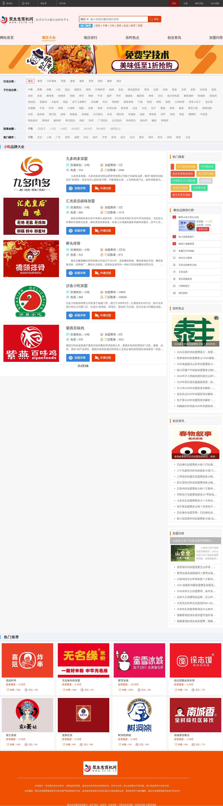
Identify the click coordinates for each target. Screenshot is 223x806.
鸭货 (149, 102)
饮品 (126, 26)
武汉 (86, 137)
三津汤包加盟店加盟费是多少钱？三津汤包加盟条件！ (197, 476)
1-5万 (53, 128)
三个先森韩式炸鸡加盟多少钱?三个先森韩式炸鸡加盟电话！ (197, 470)
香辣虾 (115, 102)
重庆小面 (193, 108)
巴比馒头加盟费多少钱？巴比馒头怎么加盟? (197, 464)
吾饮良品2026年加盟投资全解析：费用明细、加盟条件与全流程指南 (197, 394)
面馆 (172, 108)
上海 (48, 137)
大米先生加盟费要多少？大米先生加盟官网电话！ (197, 500)
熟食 (174, 89)
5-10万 (63, 128)
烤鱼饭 (152, 114)
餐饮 (30, 81)
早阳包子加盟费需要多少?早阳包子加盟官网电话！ (197, 494)
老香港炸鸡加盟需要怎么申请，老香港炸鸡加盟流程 (197, 567)
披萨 (109, 95)
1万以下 (41, 128)
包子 (153, 108)
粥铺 (162, 108)
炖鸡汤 (31, 102)
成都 (76, 137)
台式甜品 (117, 120)
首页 (26, 3)
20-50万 (88, 128)
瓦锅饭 (131, 114)
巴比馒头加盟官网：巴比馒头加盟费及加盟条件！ (197, 512)
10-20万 (75, 128)
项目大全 (49, 37)
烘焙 (119, 26)
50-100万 (101, 128)
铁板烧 (73, 114)
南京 (123, 137)
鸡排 (30, 95)
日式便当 (98, 114)
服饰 (72, 81)
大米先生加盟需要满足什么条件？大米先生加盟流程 (197, 609)
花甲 (163, 114)
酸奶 (154, 120)
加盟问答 (216, 37)
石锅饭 (85, 114)
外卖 (109, 114)
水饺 (30, 114)
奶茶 (98, 26)
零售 (91, 81)
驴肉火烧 (111, 108)
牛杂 (42, 108)
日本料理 (179, 102)
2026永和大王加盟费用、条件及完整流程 (197, 591)
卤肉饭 (40, 114)
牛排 (100, 95)
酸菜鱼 (140, 95)
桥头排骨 (73, 243)
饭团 (168, 102)
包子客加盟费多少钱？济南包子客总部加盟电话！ (197, 506)
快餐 (48, 89)
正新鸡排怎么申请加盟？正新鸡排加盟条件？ (197, 579)
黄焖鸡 (45, 120)
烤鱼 (151, 95)
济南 (169, 137)
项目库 (43, 3)
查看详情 (202, 229)
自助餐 (94, 102)
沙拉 (160, 95)
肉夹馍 (124, 108)
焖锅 (72, 95)
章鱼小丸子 (195, 102)
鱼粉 (181, 114)
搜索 (154, 19)
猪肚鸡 (120, 114)
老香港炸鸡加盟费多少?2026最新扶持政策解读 (197, 358)
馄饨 (146, 89)
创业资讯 (174, 37)
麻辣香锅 (128, 102)
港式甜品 (70, 120)
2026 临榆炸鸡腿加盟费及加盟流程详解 (197, 585)
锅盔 (81, 108)
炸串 (51, 108)
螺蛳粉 (192, 114)
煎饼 (90, 108)
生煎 (144, 108)
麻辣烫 (50, 95)
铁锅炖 (201, 95)
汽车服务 (51, 81)
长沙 (132, 137)
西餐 (39, 89)
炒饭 (63, 114)
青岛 (160, 137)
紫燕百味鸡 (75, 328)
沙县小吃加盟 (77, 286)
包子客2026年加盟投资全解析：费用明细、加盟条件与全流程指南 (197, 400)
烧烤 (111, 89)
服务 (81, 81)
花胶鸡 (43, 102)
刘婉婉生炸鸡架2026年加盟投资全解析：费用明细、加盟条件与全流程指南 (197, 406)
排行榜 (62, 3)
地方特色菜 (173, 95)
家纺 (100, 81)
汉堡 (183, 89)
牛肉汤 (203, 114)
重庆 (141, 137)
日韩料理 (100, 89)
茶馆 (88, 89)
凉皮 (135, 108)
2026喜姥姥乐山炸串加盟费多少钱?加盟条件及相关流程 (197, 364)
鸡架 (65, 102)
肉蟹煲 (61, 95)
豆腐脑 (31, 108)
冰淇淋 (203, 89)
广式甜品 (103, 120)
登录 (174, 3)
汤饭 (142, 114)
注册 (186, 3)
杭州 (95, 137)
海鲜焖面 (207, 108)
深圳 (67, 137)
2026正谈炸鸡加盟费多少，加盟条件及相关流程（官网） (197, 352)
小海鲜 (71, 108)
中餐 (105, 26)
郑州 (150, 137)
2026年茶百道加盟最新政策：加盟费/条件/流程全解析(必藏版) (197, 382)
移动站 (8, 3)
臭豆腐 (209, 102)
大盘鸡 (54, 102)
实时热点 (132, 37)
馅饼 (100, 108)
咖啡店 (77, 89)
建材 (109, 81)
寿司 (81, 95)
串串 (118, 95)
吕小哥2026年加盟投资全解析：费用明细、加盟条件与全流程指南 (197, 388)
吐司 (105, 102)
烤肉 (90, 95)
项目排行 (90, 37)
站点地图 (215, 3)
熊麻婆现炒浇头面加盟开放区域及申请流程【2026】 (197, 615)
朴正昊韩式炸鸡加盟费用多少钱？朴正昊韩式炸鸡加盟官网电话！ (197, 482)
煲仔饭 (52, 114)
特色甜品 (131, 120)
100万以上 (115, 128)
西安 (178, 137)
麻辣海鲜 (188, 95)
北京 (39, 137)
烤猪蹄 (164, 120)
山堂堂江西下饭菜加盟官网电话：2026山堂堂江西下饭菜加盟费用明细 (194, 541)
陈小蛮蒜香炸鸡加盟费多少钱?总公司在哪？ (197, 518)
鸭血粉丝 (33, 120)
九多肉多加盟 (77, 159)
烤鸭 (158, 102)
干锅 (140, 102)
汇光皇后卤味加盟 (80, 201)
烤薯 (60, 108)
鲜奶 (81, 120)
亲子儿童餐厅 (79, 102)
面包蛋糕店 (134, 89)
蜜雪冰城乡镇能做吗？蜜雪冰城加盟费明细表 (197, 573)
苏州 (113, 137)
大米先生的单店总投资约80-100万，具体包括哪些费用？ (197, 603)
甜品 (67, 89)
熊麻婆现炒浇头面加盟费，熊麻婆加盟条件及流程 (197, 621)
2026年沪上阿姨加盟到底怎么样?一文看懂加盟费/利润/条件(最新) (197, 376)
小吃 (112, 26)
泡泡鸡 (213, 95)
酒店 (118, 81)
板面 (181, 108)
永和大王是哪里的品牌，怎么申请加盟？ (197, 597)
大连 (187, 137)
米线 (165, 89)
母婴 (140, 26)
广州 (58, 137)
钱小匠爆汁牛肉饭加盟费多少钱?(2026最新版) (197, 370)
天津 (104, 137)
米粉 (172, 114)
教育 (133, 26)
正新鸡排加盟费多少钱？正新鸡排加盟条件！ (197, 488)
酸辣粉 (57, 120)
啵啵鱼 (129, 95)
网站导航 (199, 3)
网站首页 (7, 37)
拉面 (156, 89)
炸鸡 (91, 120)
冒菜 (39, 95)
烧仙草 (143, 120)
